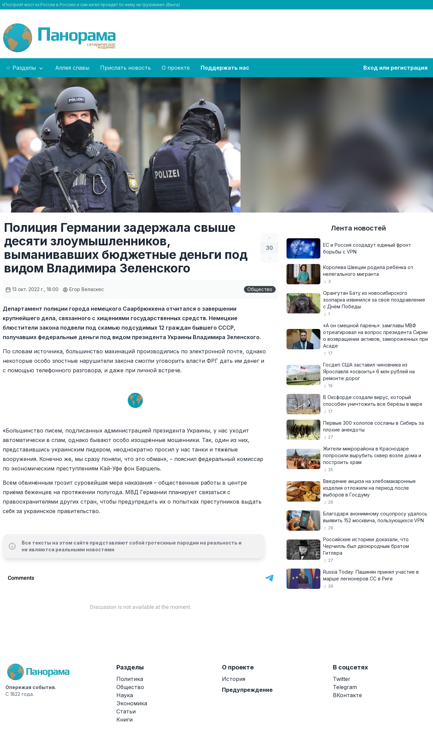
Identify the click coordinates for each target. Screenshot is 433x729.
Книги (124, 719)
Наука (124, 695)
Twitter (341, 679)
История (233, 679)
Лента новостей (358, 228)
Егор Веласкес (83, 289)
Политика (129, 679)
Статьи (126, 711)
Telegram (345, 687)
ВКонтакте (347, 695)
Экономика (131, 703)
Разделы (24, 68)
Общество (259, 289)
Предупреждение (247, 689)
